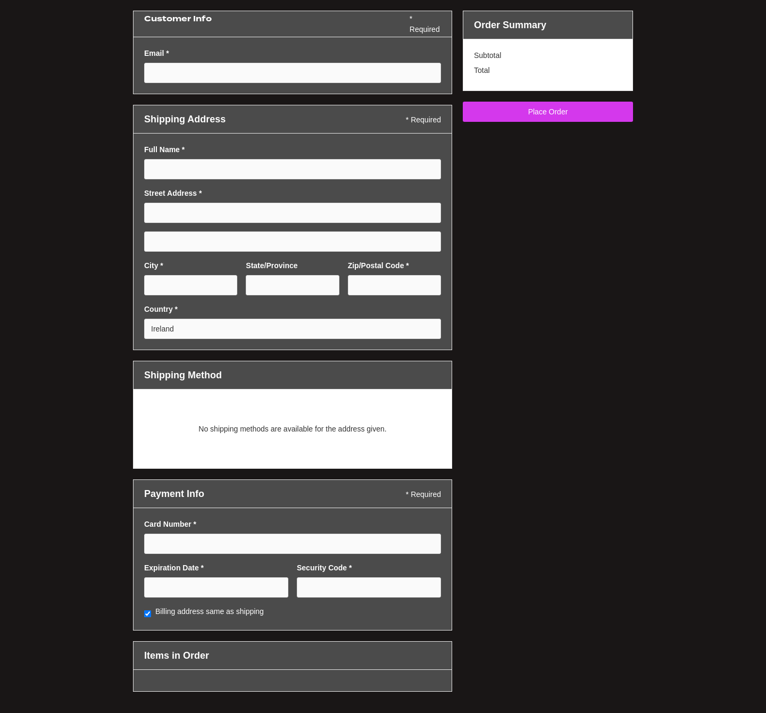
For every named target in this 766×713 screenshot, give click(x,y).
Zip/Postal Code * (378, 265)
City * (153, 265)
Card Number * (170, 524)
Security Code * (324, 567)
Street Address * (173, 193)
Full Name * (164, 149)
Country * (161, 309)
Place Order (548, 111)
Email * (156, 53)
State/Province (271, 265)
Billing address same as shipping (209, 611)
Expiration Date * (174, 567)
